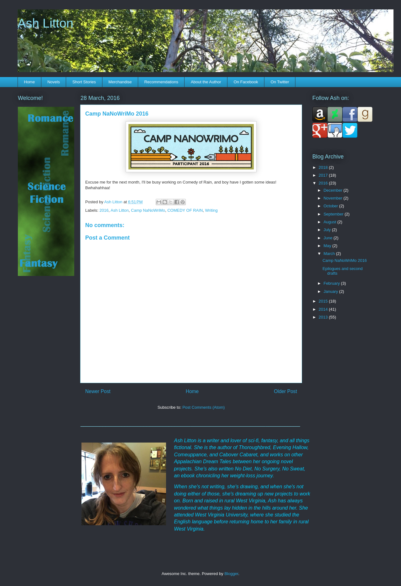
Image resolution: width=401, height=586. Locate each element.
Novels (53, 82)
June (329, 238)
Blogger (231, 573)
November (334, 198)
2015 (324, 301)
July (328, 229)
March (330, 253)
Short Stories (84, 82)
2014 (324, 309)
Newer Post (98, 391)
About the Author (206, 82)
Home (29, 82)
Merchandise (120, 82)
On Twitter (280, 82)
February (332, 283)
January (331, 291)
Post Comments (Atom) (203, 407)
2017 (324, 175)
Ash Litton (45, 23)
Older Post (285, 391)
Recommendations (161, 82)
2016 (104, 210)
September (334, 214)
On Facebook (246, 82)
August (330, 222)
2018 (324, 167)
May (328, 245)
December (334, 190)
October (331, 206)
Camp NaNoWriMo (148, 210)
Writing (211, 210)
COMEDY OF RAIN (185, 210)
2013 (324, 317)
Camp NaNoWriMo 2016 (344, 260)
